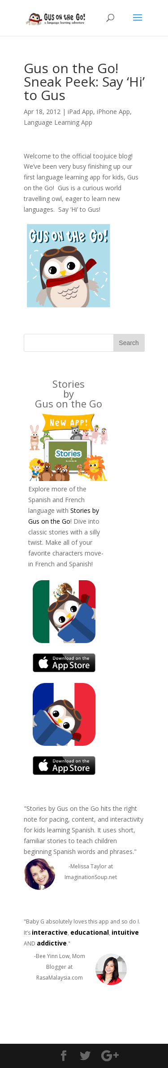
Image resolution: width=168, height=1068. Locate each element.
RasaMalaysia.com (59, 977)
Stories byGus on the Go (68, 393)
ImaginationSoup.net (91, 877)
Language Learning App (58, 122)
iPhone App (113, 111)
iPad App (80, 111)
